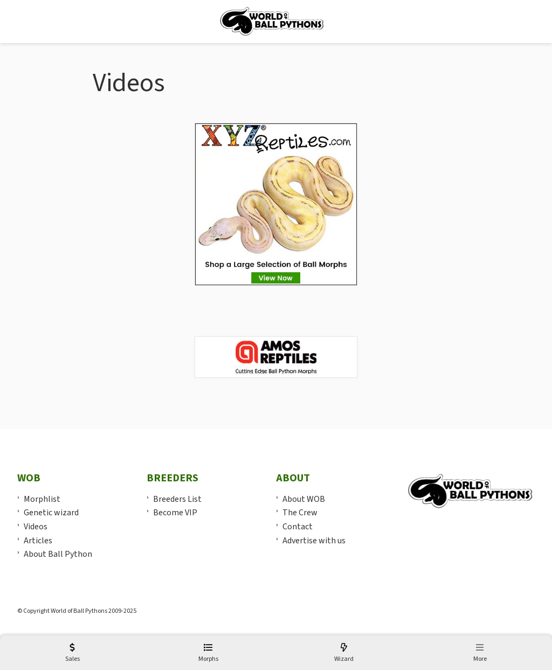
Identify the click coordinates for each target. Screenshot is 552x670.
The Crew (300, 513)
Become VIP (175, 513)
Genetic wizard (51, 513)
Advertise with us (314, 541)
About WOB (303, 499)
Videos (35, 527)
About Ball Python (58, 554)
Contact (297, 527)
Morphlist (42, 499)
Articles (38, 541)
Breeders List (177, 499)
